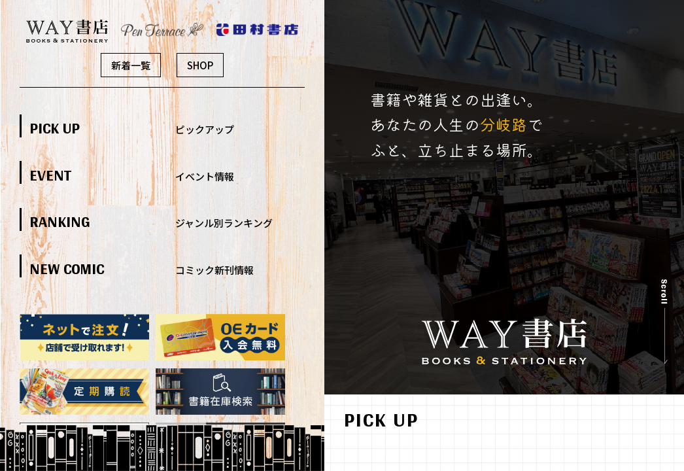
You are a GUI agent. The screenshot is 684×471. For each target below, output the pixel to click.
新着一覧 (130, 65)
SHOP (200, 65)
